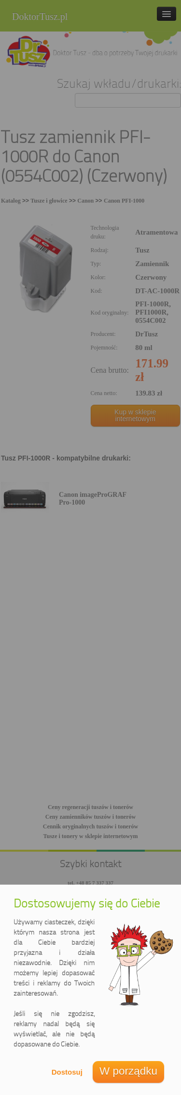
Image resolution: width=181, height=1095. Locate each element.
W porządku (128, 1071)
